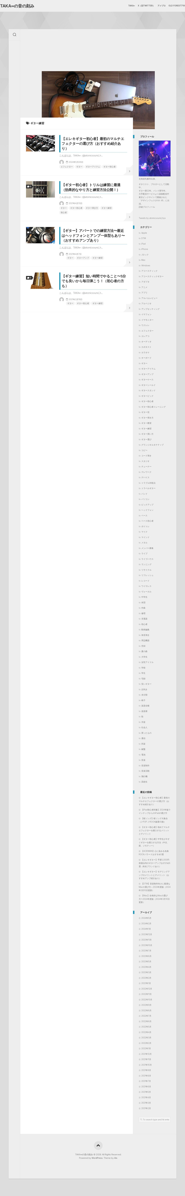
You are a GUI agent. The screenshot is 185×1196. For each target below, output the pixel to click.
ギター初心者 (109, 166)
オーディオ (146, 341)
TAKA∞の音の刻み (23, 5)
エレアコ (145, 336)
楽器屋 (144, 711)
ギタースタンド (148, 390)
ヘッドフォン (147, 510)
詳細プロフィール (147, 207)
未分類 (144, 695)
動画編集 (145, 629)
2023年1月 (146, 983)
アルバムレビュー (149, 298)
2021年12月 (146, 1054)
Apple (144, 233)
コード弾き (146, 455)
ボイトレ (145, 526)
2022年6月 (146, 1021)
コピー (144, 450)
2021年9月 (146, 1070)
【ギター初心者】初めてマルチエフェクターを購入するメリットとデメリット (154, 830)
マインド (145, 537)
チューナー (146, 466)
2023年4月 (146, 967)
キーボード (146, 358)
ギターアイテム (93, 166)
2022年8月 (146, 1010)
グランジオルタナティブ (152, 444)
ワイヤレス (146, 586)
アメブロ (156, 5)
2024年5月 (146, 918)
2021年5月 (146, 1092)
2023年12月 (146, 934)
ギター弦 (145, 412)
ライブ (144, 553)
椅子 (143, 700)
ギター (79, 166)
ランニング (146, 564)
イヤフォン (146, 314)
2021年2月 (146, 1108)
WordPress (97, 1158)
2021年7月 (146, 1081)
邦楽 (143, 743)
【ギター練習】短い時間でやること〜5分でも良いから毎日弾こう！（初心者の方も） (94, 281)
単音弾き (145, 635)
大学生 (144, 657)
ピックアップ (147, 504)
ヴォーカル (146, 591)
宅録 (143, 678)
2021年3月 (146, 1103)
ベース (144, 515)
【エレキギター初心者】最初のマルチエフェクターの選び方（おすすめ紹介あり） (93, 144)
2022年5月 (146, 1026)
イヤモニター (147, 320)
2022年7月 (146, 1016)
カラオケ (145, 352)
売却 (143, 646)
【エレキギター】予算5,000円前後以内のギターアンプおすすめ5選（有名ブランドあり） (154, 863)
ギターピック (147, 396)
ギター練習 (106, 208)
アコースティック (149, 271)
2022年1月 (146, 1048)
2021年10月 (146, 1065)
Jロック (145, 254)
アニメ (144, 287)
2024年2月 (146, 923)
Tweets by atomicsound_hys (152, 218)
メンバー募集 (147, 548)
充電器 (144, 618)
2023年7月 (146, 950)
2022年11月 (146, 994)
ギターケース (147, 379)
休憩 (143, 602)
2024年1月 (146, 929)
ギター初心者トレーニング (153, 407)
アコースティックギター (152, 276)
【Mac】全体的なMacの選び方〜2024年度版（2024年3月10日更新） (154, 898)
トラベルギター (148, 488)
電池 (143, 754)
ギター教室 (146, 423)
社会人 (144, 727)
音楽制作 (145, 765)
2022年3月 (146, 1037)
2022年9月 (146, 1005)
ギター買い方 (147, 434)
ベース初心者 (147, 521)
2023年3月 (146, 972)
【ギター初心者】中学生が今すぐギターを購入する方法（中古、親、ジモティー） (154, 842)
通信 (143, 738)
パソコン (145, 499)
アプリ (144, 292)
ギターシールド (148, 385)
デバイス (145, 477)
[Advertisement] (98, 49)
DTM (143, 238)
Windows (145, 265)
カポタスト (146, 347)
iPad (143, 243)
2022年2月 (146, 1043)
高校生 (144, 781)
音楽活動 (145, 771)
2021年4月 (146, 1097)
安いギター (146, 684)
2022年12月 (146, 988)
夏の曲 (144, 651)
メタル (144, 542)
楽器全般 (145, 705)
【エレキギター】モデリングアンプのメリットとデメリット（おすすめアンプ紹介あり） (154, 874)
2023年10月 (146, 945)
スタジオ (145, 461)
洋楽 (143, 722)
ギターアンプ (83, 258)
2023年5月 (146, 961)
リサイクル (146, 570)
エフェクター (67, 166)
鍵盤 (143, 749)
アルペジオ (146, 303)
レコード (145, 580)
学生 (143, 673)
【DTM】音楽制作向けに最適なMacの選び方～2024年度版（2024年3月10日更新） (155, 886)
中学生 (144, 597)
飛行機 (144, 776)
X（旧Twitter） (140, 5)
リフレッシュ (147, 575)
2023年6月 (146, 956)
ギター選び (146, 439)
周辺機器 (145, 640)
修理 (143, 613)
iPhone (144, 249)
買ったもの (146, 733)
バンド (144, 493)
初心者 (64, 212)
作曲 (143, 608)
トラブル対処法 (148, 483)
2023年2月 (146, 978)
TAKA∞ (126, 5)
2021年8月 (146, 1075)
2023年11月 (146, 939)
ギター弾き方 (92, 208)
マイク (144, 531)
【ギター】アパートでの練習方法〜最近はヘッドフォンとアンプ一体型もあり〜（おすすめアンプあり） (93, 235)
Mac (143, 260)
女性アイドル (147, 662)
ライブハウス (147, 559)
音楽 (143, 760)
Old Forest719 (171, 5)
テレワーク (146, 472)
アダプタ (145, 281)
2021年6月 (146, 1086)
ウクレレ (145, 325)
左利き (144, 689)
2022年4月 (146, 1032)
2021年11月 (146, 1059)
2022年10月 (146, 999)
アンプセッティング (150, 309)
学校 (143, 667)
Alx (115, 1158)
